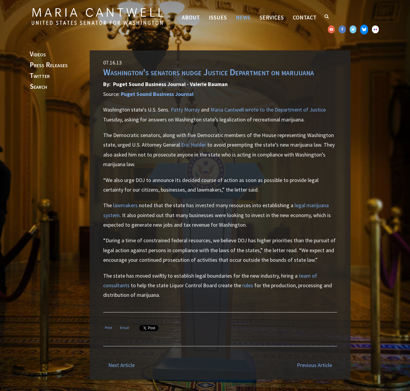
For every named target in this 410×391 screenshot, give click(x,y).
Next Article (121, 365)
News (243, 17)
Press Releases (49, 65)
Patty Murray (185, 109)
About (191, 17)
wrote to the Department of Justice (285, 109)
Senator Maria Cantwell (97, 16)
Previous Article (314, 365)
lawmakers (125, 205)
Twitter (40, 76)
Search (38, 87)
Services (271, 17)
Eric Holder (193, 144)
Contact (304, 17)
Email (124, 327)
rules (247, 285)
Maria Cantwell (227, 109)
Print (108, 327)
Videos (38, 54)
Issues (218, 17)
